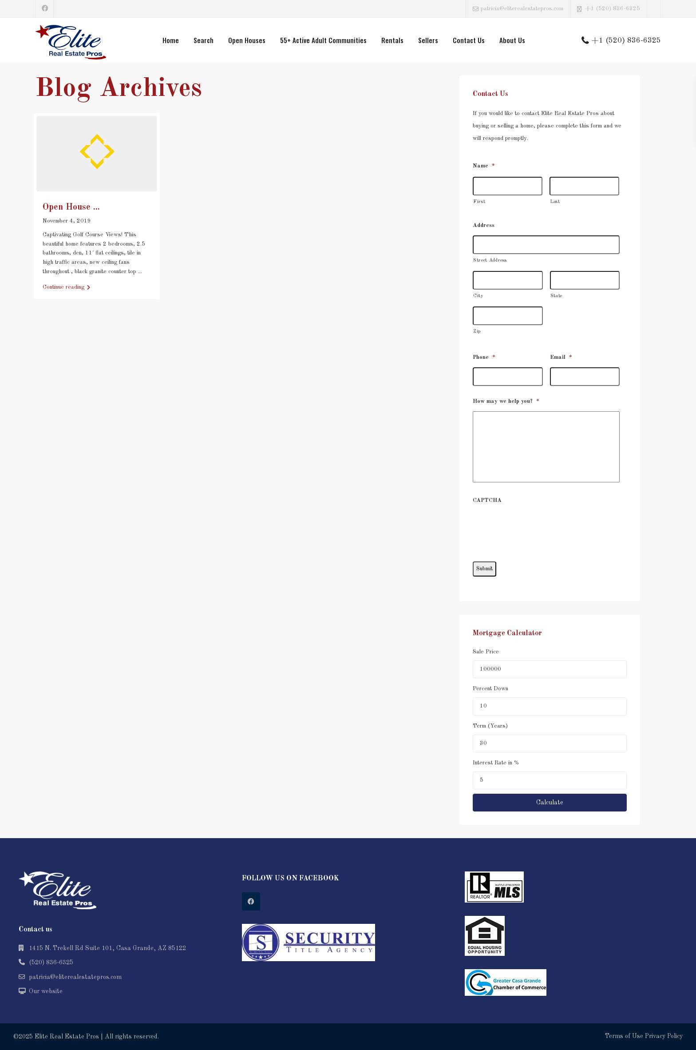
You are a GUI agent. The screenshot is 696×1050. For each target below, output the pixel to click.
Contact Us (469, 40)
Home (170, 40)
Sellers (428, 40)
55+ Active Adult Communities (323, 40)
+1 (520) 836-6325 (612, 9)
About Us (512, 40)
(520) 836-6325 (51, 962)
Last (555, 201)
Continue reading (66, 287)
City (478, 296)
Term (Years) (490, 726)
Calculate (549, 802)
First (479, 201)
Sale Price (486, 652)
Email (561, 357)
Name (484, 166)
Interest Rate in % (496, 763)
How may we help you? (506, 401)
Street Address (489, 260)
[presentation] (540, 527)
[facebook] (45, 9)
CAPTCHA (487, 500)
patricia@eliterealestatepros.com (75, 977)
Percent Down (490, 689)
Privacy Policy (664, 1036)
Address (483, 225)
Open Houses (246, 40)
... (140, 271)
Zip (477, 331)
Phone (484, 357)
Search (204, 40)
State (556, 296)
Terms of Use (624, 1036)
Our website (46, 991)
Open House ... (71, 207)
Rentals (392, 40)
